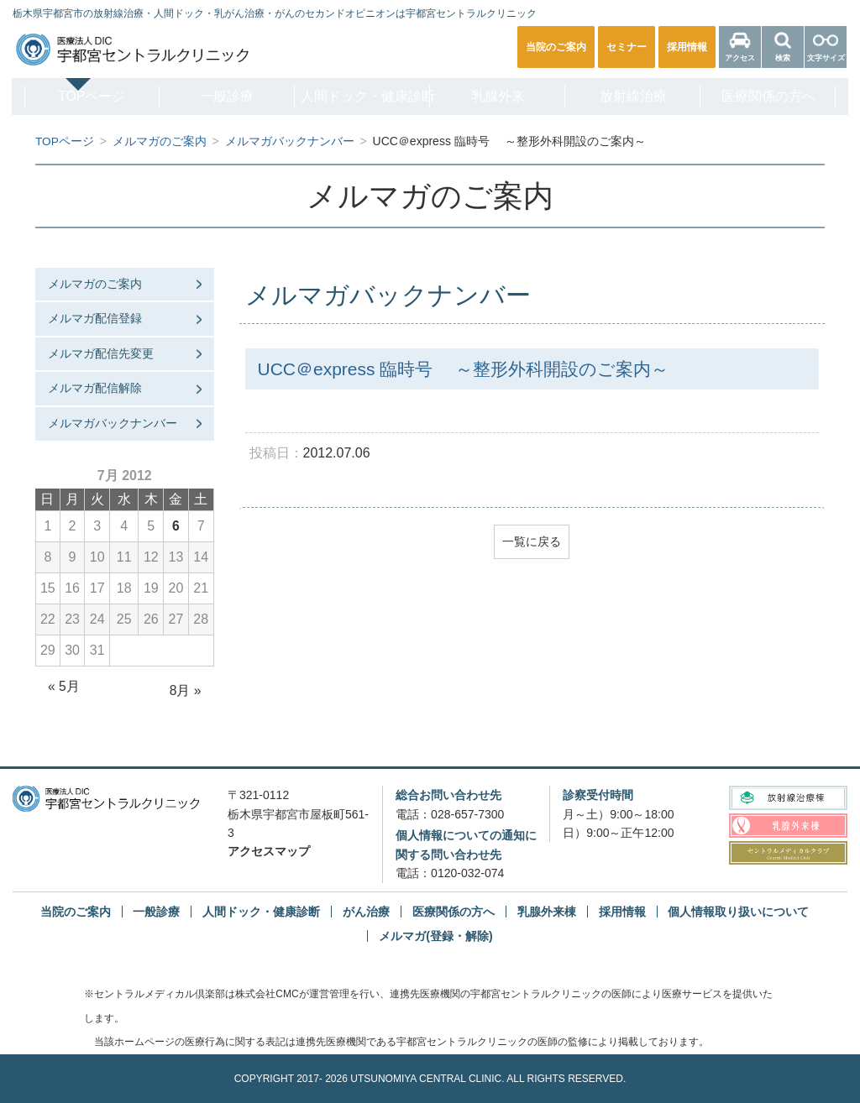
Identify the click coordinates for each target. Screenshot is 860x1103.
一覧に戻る (531, 541)
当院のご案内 (75, 911)
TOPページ (82, 96)
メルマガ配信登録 (95, 318)
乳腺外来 (500, 96)
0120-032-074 (467, 873)
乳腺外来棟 (546, 911)
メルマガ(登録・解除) (435, 936)
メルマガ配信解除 (95, 388)
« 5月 (64, 686)
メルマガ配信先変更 (101, 352)
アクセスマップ (269, 851)
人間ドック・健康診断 (363, 96)
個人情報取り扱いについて (738, 911)
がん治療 (366, 911)
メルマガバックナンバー (112, 423)
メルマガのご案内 (95, 283)
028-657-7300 (467, 813)
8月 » (185, 690)
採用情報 (622, 911)
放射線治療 (638, 96)
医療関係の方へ (778, 96)
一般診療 (222, 96)
